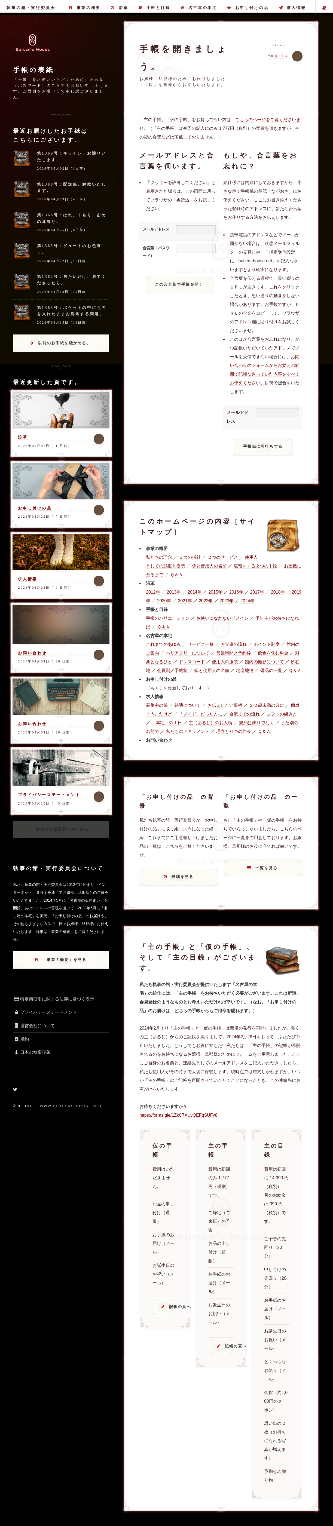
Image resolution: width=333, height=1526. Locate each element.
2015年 (215, 592)
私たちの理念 (159, 557)
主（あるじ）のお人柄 (210, 722)
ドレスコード (192, 661)
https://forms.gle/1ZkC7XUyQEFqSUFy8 (178, 1115)
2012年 (153, 592)
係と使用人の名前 (209, 566)
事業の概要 (85, 7)
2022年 (206, 600)
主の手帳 (324, 7)
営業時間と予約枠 (233, 653)
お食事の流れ (234, 644)
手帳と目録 (154, 7)
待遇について (188, 705)
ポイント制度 (266, 644)
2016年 (236, 592)
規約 (21, 1039)
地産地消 (244, 670)
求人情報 (292, 7)
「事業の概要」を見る (64, 959)
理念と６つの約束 (233, 731)
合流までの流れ (244, 714)
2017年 (257, 592)
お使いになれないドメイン (222, 618)
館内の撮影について (264, 661)
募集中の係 (157, 705)
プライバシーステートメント (49, 795)
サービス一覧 (201, 644)
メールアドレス (156, 229)
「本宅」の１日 (166, 722)
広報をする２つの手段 (255, 566)
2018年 (278, 592)
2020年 (164, 600)
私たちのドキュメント (187, 731)
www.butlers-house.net (71, 1106)
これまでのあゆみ (163, 644)
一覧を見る (266, 868)
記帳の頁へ (173, 1306)
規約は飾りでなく (256, 722)
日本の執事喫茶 (32, 1052)
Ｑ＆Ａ (176, 574)
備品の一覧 (271, 670)
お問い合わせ (32, 653)
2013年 (174, 592)
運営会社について (34, 1025)
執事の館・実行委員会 (31, 7)
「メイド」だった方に (200, 714)
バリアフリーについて (187, 653)
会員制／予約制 (172, 670)
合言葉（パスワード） (156, 252)
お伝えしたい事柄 (224, 705)
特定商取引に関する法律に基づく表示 (53, 999)
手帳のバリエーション (168, 618)
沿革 (119, 7)
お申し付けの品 (248, 7)
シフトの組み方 (282, 714)
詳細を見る (183, 876)
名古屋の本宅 (199, 7)
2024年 (247, 600)
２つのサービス (222, 557)
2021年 (185, 600)
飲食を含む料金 (273, 653)
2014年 (195, 592)
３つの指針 (190, 557)
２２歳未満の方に (266, 705)
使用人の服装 (225, 661)
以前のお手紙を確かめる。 (64, 343)
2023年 (226, 600)
